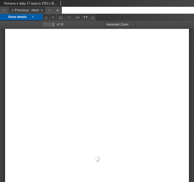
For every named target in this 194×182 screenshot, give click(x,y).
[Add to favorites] (69, 17)
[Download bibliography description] (78, 17)
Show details (21, 17)
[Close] (58, 10)
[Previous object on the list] (19, 10)
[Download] (46, 17)
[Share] (53, 17)
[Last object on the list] (49, 10)
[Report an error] (92, 17)
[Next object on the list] (37, 10)
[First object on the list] (4, 10)
